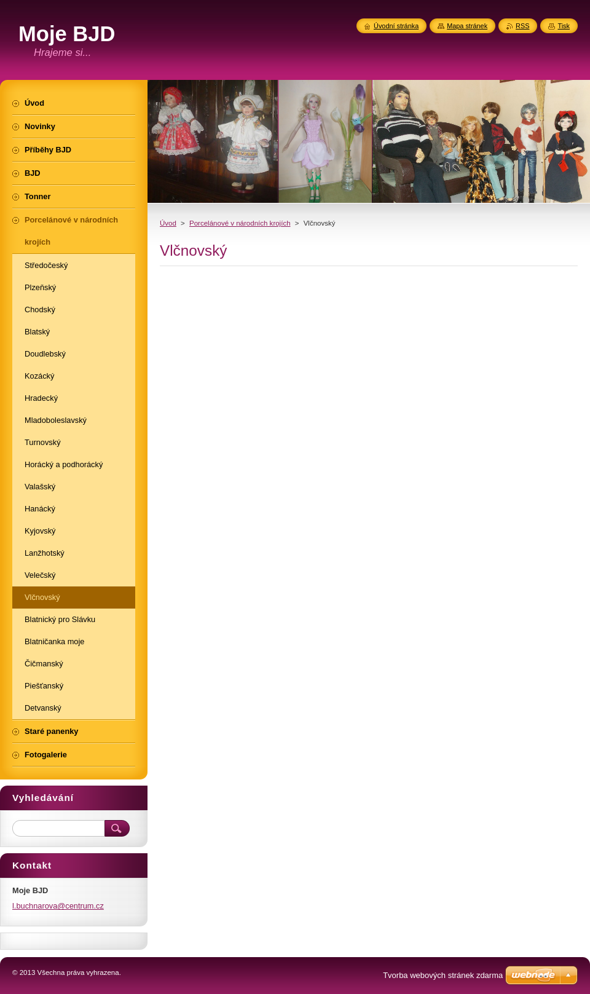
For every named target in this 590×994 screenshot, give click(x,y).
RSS (522, 26)
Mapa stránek (467, 26)
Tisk (563, 26)
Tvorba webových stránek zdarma (443, 975)
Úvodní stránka (396, 26)
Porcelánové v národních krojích (240, 223)
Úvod (168, 223)
